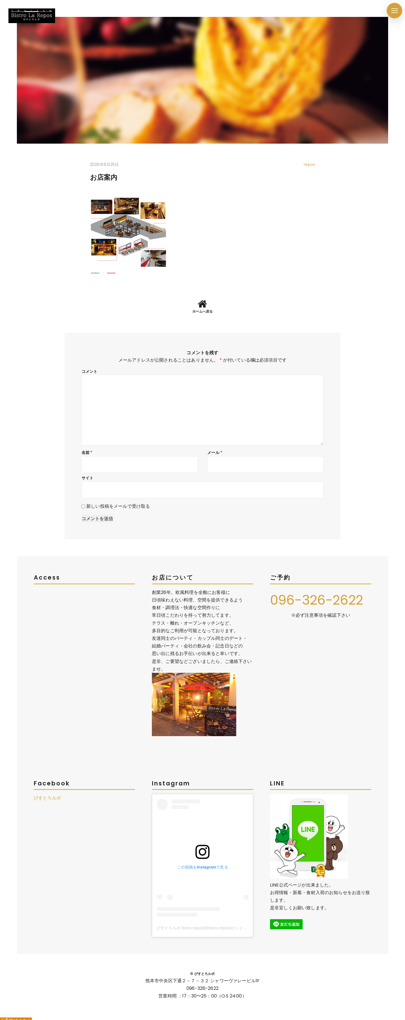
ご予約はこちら (16, 1016)
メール (214, 448)
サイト (87, 473)
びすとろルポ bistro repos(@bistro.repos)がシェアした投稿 (209, 923)
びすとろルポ (47, 793)
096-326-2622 (318, 595)
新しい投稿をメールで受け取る (118, 501)
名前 (87, 448)
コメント (90, 367)
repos (309, 164)
